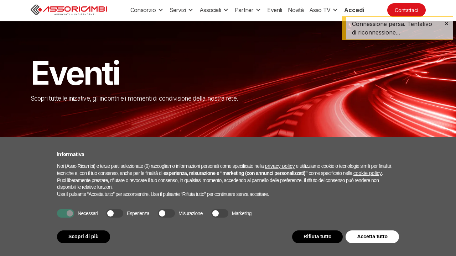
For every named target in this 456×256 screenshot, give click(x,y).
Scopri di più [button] (83, 236)
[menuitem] (274, 10)
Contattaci (406, 10)
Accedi (354, 10)
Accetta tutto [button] (372, 236)
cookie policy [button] (367, 173)
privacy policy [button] (280, 166)
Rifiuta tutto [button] (318, 236)
